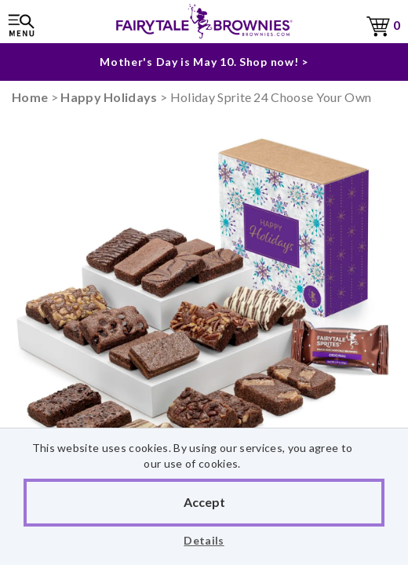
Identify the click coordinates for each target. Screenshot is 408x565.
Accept (204, 501)
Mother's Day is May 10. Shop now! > (204, 61)
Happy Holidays (108, 96)
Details (204, 540)
